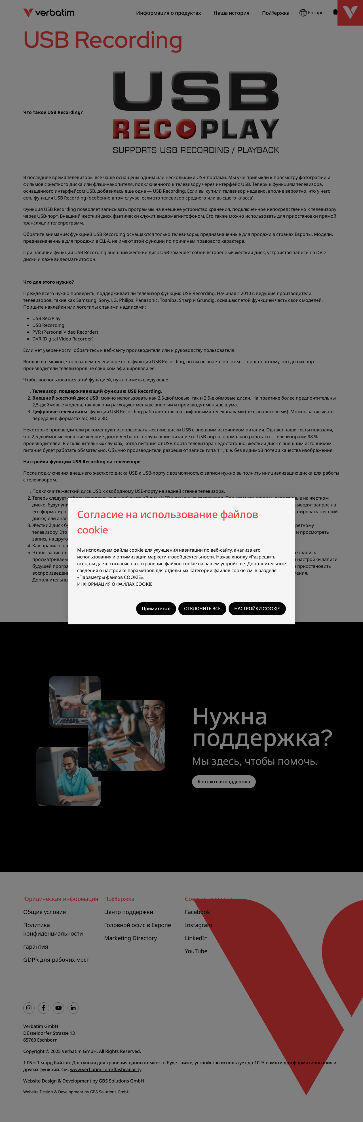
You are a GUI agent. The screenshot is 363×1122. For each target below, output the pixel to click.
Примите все (156, 609)
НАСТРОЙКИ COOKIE (257, 609)
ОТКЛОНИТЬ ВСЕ (202, 609)
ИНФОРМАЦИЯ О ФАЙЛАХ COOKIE (115, 584)
